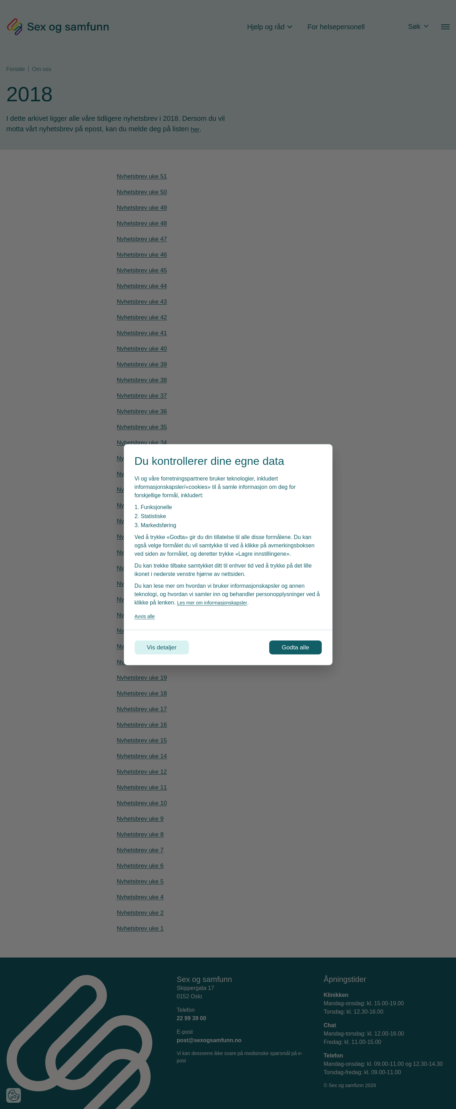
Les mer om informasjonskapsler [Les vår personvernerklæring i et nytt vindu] (217, 601)
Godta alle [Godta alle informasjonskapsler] (291, 647)
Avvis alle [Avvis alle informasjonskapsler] (146, 615)
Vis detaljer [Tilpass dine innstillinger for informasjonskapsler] (166, 647)
